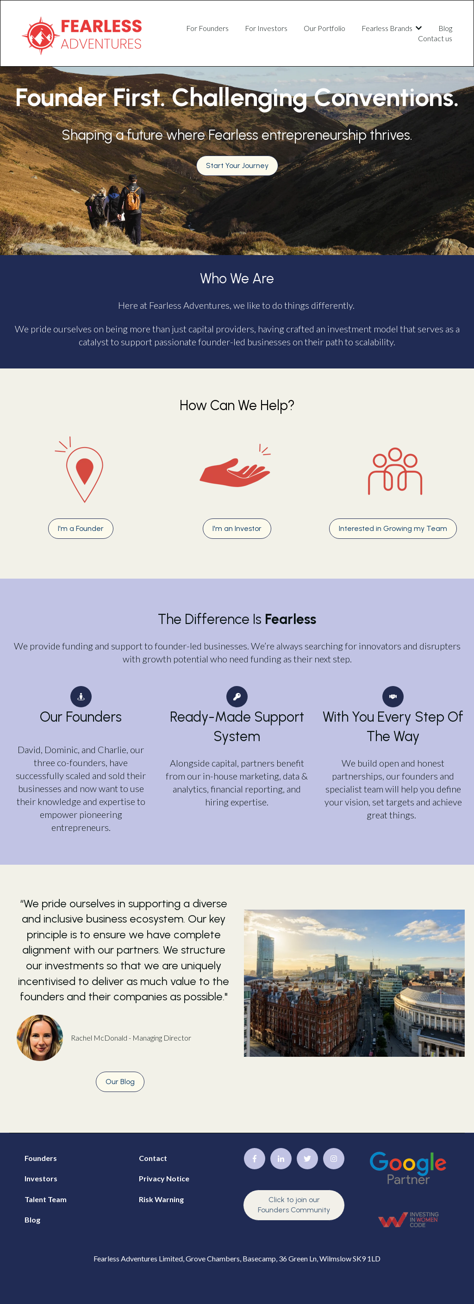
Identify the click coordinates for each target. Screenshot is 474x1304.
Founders (41, 1158)
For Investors (266, 28)
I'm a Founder (81, 528)
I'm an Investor (237, 528)
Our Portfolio (324, 28)
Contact (153, 1158)
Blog (445, 28)
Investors (41, 1178)
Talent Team (46, 1199)
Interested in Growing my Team (393, 528)
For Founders (207, 28)
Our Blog (120, 1081)
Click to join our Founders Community (294, 1204)
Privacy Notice (164, 1178)
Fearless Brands (387, 28)
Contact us (435, 38)
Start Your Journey (237, 165)
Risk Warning (161, 1199)
